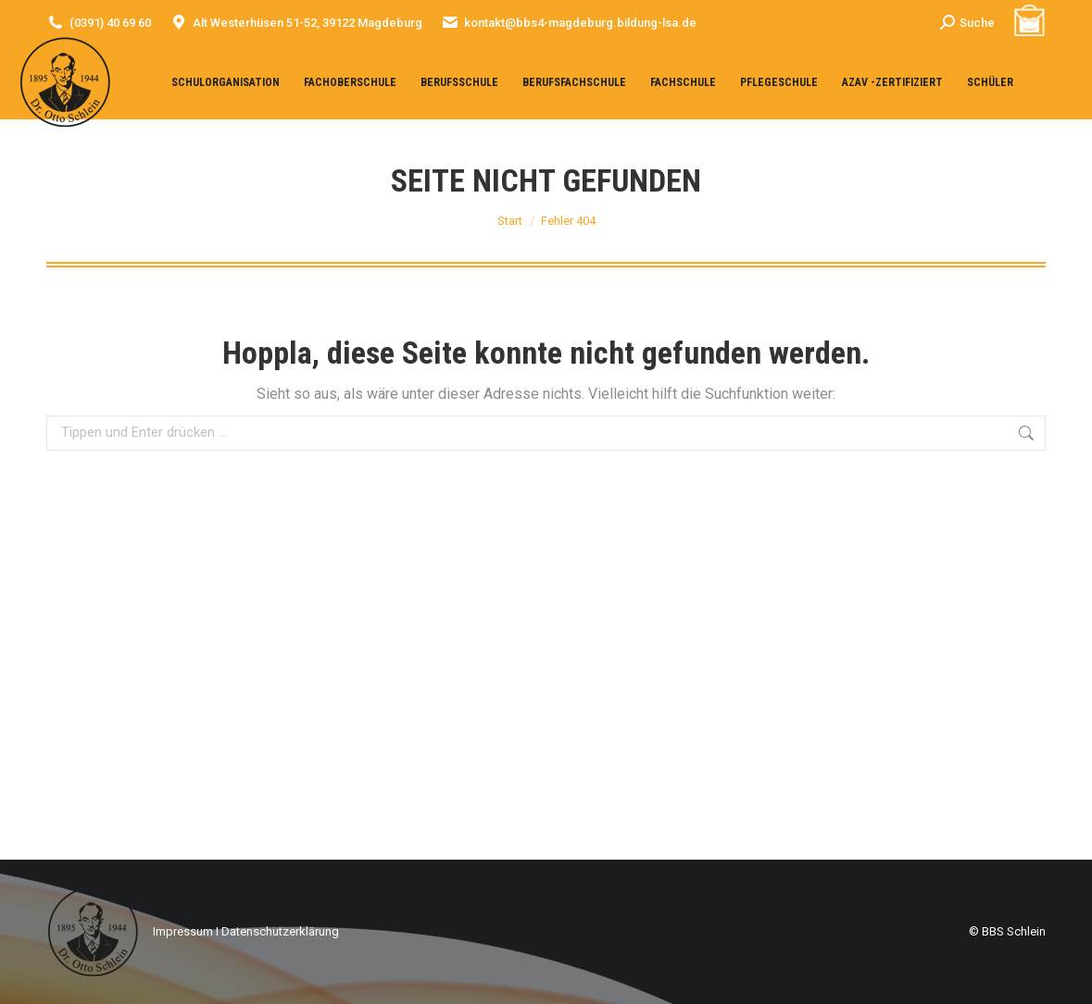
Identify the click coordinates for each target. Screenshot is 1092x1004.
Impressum (183, 931)
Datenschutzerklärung (280, 931)
